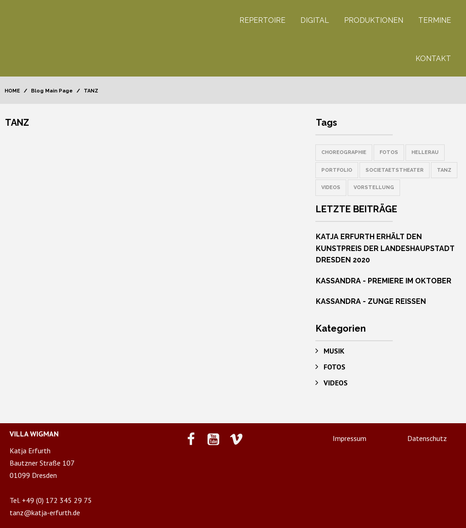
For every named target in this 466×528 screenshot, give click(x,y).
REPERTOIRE (262, 20)
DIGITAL (314, 20)
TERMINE (434, 20)
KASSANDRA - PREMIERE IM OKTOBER (383, 281)
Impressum (349, 438)
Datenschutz (427, 438)
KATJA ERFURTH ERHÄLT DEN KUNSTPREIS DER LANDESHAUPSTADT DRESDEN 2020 (385, 248)
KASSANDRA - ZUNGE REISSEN (371, 301)
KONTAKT (433, 58)
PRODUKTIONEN (373, 20)
